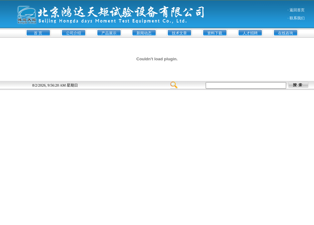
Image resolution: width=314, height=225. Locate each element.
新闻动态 (144, 33)
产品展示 (108, 33)
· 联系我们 (296, 18)
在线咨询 (285, 33)
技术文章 (179, 33)
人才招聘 (250, 33)
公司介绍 (73, 33)
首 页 (38, 33)
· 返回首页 (296, 10)
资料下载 (214, 33)
